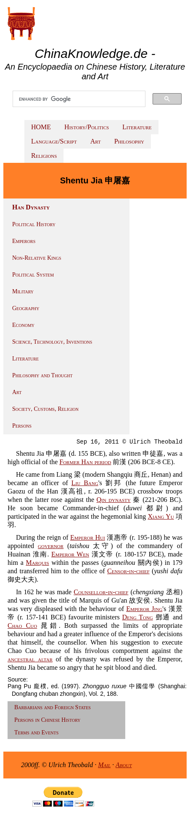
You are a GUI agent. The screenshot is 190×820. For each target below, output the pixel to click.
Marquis (37, 562)
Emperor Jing (144, 608)
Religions (44, 155)
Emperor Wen (70, 554)
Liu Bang (84, 482)
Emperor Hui (87, 537)
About (124, 764)
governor (50, 545)
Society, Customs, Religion (45, 409)
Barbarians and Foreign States (52, 707)
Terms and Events (36, 732)
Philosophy (129, 141)
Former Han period (85, 461)
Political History (33, 224)
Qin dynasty (114, 499)
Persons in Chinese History (47, 720)
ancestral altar (30, 659)
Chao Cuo (22, 625)
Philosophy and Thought (42, 375)
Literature (137, 127)
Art (95, 141)
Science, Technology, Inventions (52, 342)
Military (23, 291)
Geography (26, 308)
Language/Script (54, 141)
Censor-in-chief (128, 571)
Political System (33, 275)
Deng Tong (137, 617)
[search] (79, 99)
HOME (41, 127)
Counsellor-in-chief (101, 591)
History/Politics (86, 127)
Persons (22, 426)
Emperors (23, 241)
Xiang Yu (161, 516)
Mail (104, 764)
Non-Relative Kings (36, 258)
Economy (23, 325)
